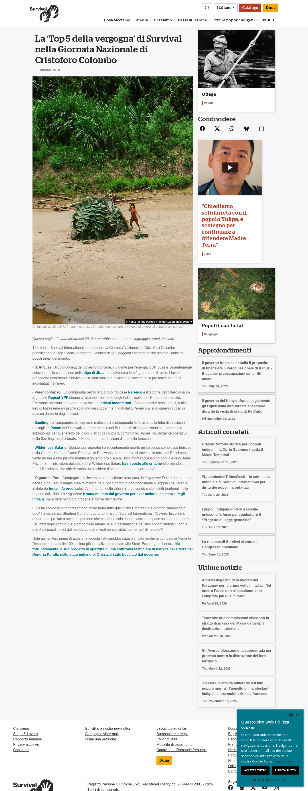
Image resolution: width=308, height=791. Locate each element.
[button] (207, 8)
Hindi (232, 740)
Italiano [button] (224, 8)
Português (236, 735)
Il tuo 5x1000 (166, 719)
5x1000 (267, 20)
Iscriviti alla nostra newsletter (107, 708)
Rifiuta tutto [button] (285, 770)
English (234, 714)
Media (142, 20)
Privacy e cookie (26, 724)
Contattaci (21, 730)
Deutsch (234, 708)
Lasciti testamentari (171, 708)
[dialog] (270, 748)
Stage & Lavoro (25, 714)
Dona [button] (271, 8)
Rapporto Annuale (27, 719)
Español (234, 719)
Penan (56, 428)
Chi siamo (163, 20)
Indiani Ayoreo (61, 488)
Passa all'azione (192, 20)
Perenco (135, 392)
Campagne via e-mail (101, 714)
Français (235, 724)
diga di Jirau (94, 373)
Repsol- (58, 398)
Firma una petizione (100, 719)
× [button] (297, 715)
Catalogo (250, 8)
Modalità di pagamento (174, 724)
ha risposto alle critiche (142, 463)
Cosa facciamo (117, 20)
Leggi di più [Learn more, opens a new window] (283, 761)
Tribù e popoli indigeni (234, 20)
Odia (232, 746)
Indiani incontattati (115, 403)
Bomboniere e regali (172, 714)
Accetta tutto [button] (255, 770)
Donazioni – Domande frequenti (181, 730)
